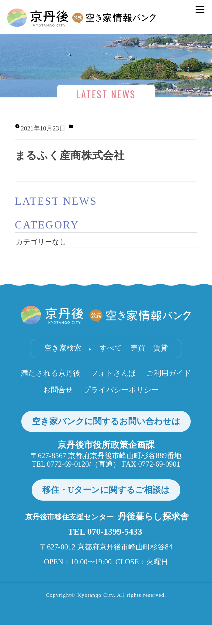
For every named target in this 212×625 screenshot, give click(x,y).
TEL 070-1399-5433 (105, 531)
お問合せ (58, 390)
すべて (110, 348)
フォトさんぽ (113, 373)
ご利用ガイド (168, 373)
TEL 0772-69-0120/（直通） (76, 464)
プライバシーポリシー (121, 390)
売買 (137, 348)
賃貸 (160, 348)
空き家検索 (62, 348)
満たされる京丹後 (50, 373)
